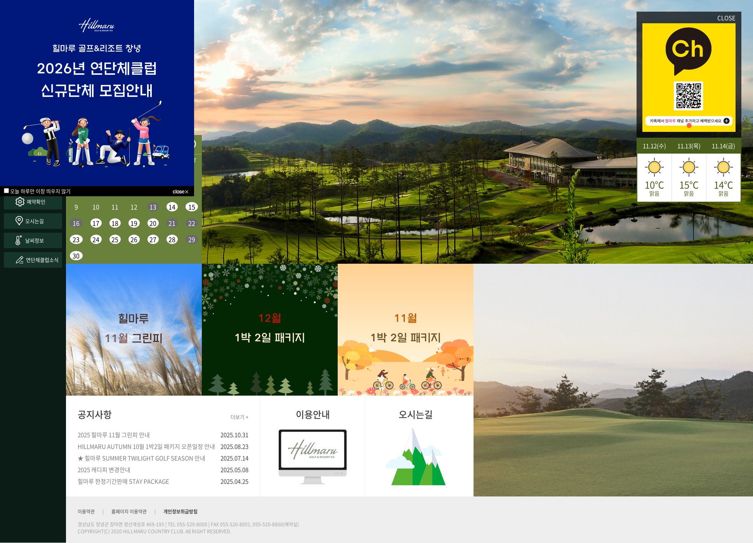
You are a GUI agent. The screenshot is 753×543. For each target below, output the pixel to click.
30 (76, 255)
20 (152, 223)
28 (171, 239)
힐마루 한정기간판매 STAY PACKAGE (123, 481)
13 (152, 206)
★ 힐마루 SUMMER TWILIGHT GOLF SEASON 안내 (141, 458)
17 (95, 223)
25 (114, 239)
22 (191, 223)
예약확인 (36, 201)
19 (133, 223)
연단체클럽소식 (42, 259)
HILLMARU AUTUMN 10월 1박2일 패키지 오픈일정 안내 (146, 446)
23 (76, 239)
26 (133, 239)
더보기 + (239, 416)
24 (95, 239)
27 (152, 239)
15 (191, 206)
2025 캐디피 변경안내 (104, 469)
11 (114, 206)
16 (76, 223)
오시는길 (34, 221)
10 (95, 206)
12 (133, 206)
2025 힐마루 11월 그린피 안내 (114, 435)
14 (171, 206)
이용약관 (86, 511)
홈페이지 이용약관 (129, 511)
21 (171, 223)
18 (114, 223)
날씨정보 (34, 240)
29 (191, 239)
